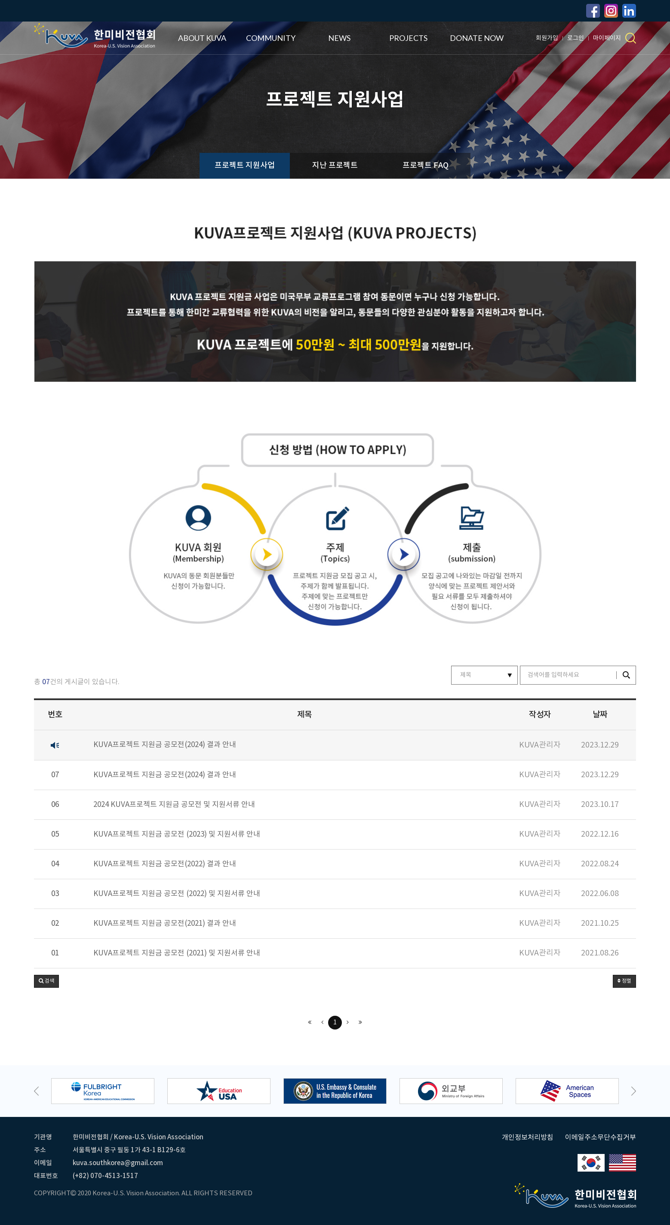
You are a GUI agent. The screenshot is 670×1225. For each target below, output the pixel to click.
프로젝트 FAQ (426, 165)
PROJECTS (408, 38)
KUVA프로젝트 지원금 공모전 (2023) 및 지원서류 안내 (176, 834)
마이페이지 (607, 38)
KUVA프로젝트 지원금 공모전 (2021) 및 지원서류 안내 (176, 953)
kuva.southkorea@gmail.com (118, 1163)
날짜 (600, 714)
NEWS (339, 38)
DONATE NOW (477, 38)
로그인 (575, 38)
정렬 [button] (624, 981)
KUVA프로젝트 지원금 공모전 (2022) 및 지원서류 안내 (176, 894)
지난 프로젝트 (335, 165)
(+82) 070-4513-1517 (105, 1176)
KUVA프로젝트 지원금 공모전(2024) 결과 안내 (164, 745)
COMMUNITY (270, 38)
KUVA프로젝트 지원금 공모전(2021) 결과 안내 (164, 923)
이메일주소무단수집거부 (600, 1137)
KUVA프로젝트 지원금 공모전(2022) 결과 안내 (164, 864)
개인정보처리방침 (527, 1137)
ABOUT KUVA (202, 38)
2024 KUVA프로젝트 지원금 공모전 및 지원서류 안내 (174, 805)
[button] (46, 981)
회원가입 (547, 38)
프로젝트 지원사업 (245, 165)
